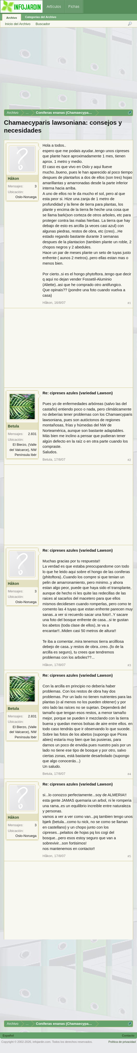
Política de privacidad (122, 1041)
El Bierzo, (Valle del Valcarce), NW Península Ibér (23, 450)
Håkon (13, 178)
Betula (13, 426)
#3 (129, 665)
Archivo (11, 17)
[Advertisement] (68, 70)
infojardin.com (41, 1041)
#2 (129, 460)
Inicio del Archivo (18, 24)
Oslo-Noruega (26, 197)
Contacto (128, 1035)
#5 (129, 856)
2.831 (32, 434)
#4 (129, 774)
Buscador (43, 24)
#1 (129, 303)
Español (8, 1035)
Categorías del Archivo (40, 17)
